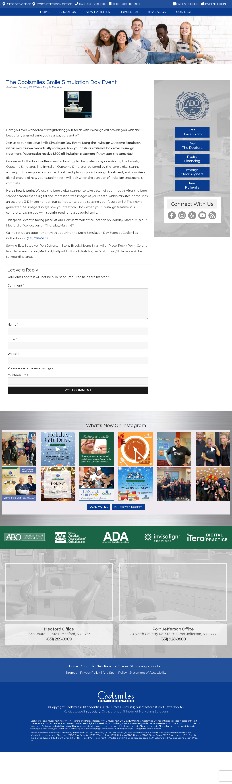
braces (33, 723)
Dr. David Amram (129, 720)
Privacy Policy (90, 672)
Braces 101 (129, 12)
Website (13, 354)
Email (13, 339)
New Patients (98, 12)
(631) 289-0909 (37, 238)
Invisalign (157, 12)
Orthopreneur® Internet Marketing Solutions (135, 711)
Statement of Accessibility (147, 672)
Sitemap (72, 672)
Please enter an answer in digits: (31, 368)
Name (13, 324)
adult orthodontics (66, 726)
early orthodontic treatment (152, 723)
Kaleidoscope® (74, 711)
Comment (16, 285)
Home (45, 12)
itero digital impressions (95, 723)
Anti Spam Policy (115, 672)
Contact (184, 12)
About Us (67, 12)
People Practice (52, 87)
